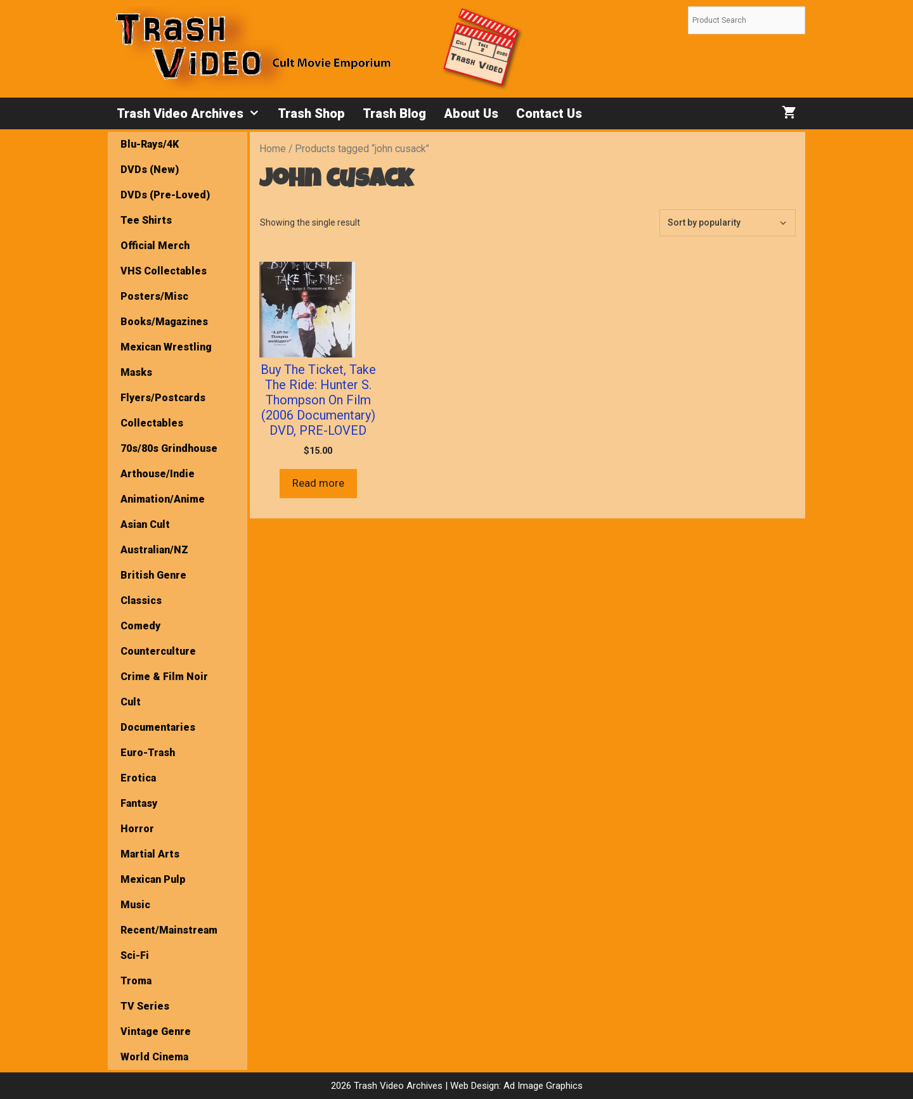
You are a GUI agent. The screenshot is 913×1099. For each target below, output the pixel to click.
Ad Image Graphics (542, 1085)
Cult (130, 702)
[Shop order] (727, 222)
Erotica (138, 778)
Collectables (151, 423)
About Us (471, 113)
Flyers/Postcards (162, 398)
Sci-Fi (134, 955)
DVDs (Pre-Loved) (165, 195)
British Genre (153, 575)
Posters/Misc (154, 296)
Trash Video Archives (193, 113)
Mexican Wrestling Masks (166, 359)
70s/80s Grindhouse (168, 448)
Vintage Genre (155, 1031)
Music (135, 905)
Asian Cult (145, 524)
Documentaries (157, 727)
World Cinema (154, 1057)
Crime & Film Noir (164, 677)
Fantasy (138, 803)
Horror (137, 829)
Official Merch (155, 246)
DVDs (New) (149, 170)
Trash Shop (311, 113)
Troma (136, 981)
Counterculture (158, 651)
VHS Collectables (163, 271)
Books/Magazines (164, 322)
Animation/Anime (162, 499)
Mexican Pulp (153, 879)
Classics (141, 600)
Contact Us (549, 113)
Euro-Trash (147, 753)
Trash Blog (394, 113)
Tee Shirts (146, 220)
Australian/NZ (154, 550)
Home (272, 149)
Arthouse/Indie (157, 474)
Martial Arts (149, 854)
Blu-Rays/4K (149, 144)
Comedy (140, 626)
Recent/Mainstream (168, 930)
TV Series (144, 1006)
